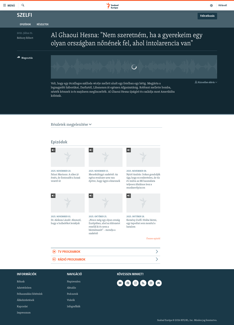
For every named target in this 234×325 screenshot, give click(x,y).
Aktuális (71, 288)
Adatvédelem (24, 288)
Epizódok (25, 24)
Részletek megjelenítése (71, 125)
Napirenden (73, 281)
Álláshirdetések (25, 300)
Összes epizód (153, 238)
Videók (71, 300)
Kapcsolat (22, 306)
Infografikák (73, 306)
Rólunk (21, 281)
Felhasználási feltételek (29, 294)
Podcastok (72, 294)
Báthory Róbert (25, 38)
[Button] (25, 58)
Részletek (43, 24)
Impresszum (24, 312)
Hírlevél (222, 5)
